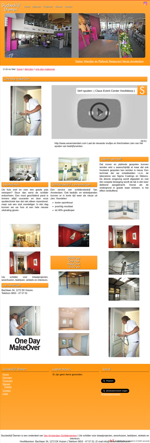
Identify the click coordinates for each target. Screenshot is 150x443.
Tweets (8, 387)
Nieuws (58, 6)
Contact (68, 6)
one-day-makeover (45, 69)
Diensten (36, 6)
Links (5, 394)
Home (27, 6)
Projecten (47, 6)
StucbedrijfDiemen (10, 7)
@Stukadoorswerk (110, 394)
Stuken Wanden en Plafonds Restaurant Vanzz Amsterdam (109, 61)
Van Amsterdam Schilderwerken (60, 435)
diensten (29, 69)
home (20, 69)
